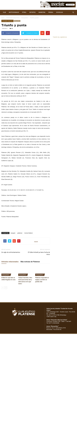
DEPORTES (32, 12)
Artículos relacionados (10, 262)
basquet (13, 233)
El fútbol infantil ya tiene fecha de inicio (39, 253)
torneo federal (28, 233)
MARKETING (42, 12)
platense (19, 233)
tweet (36, 242)
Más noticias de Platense (30, 262)
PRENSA (50, 12)
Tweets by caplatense (60, 37)
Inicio (2, 18)
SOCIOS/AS (59, 12)
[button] (73, 12)
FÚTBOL (24, 12)
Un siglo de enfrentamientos (10, 252)
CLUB (4, 12)
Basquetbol (24, 18)
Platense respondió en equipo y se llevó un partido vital (42, 279)
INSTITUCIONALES (14, 12)
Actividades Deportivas (13, 18)
